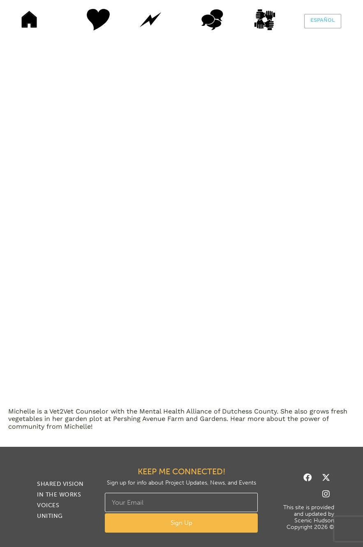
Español (322, 20)
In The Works (150, 20)
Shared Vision (89, 20)
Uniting (274, 20)
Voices (212, 20)
